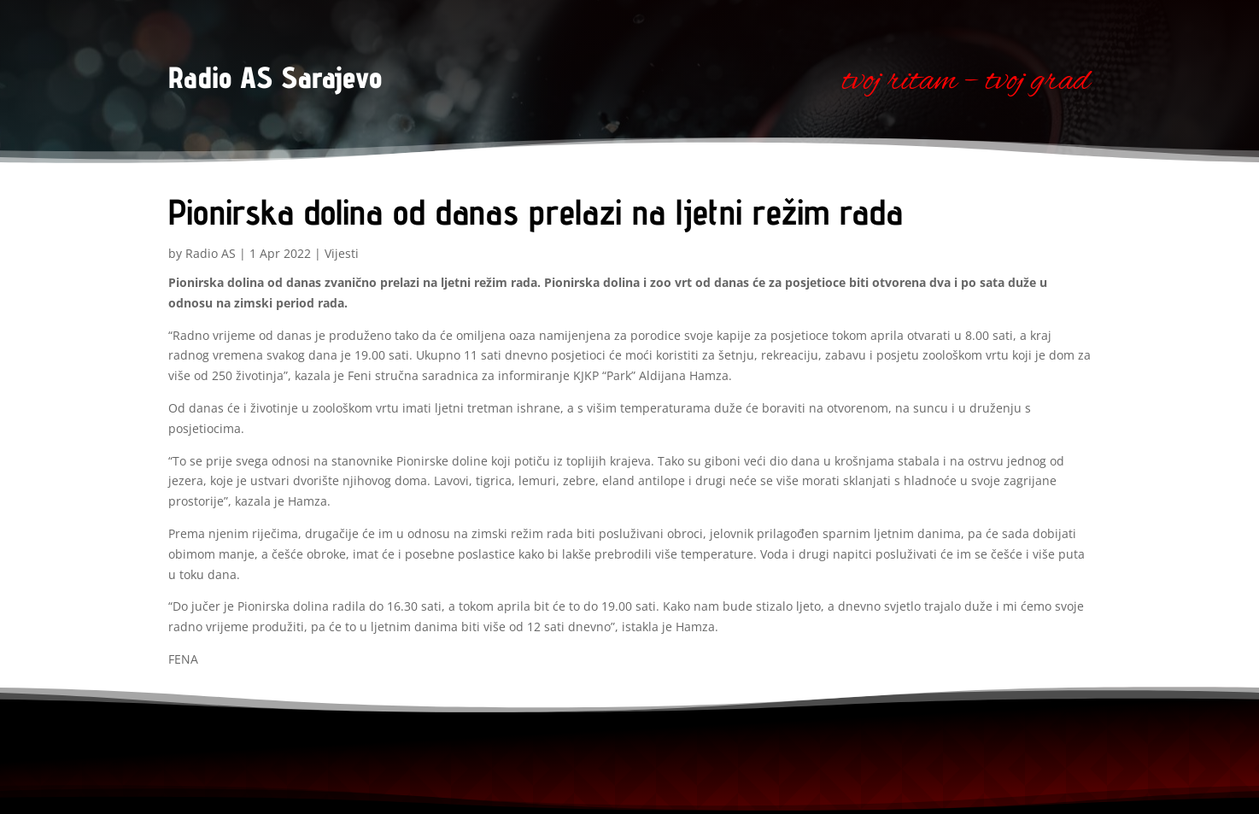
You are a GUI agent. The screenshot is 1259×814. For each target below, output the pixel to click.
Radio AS (210, 253)
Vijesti (342, 253)
